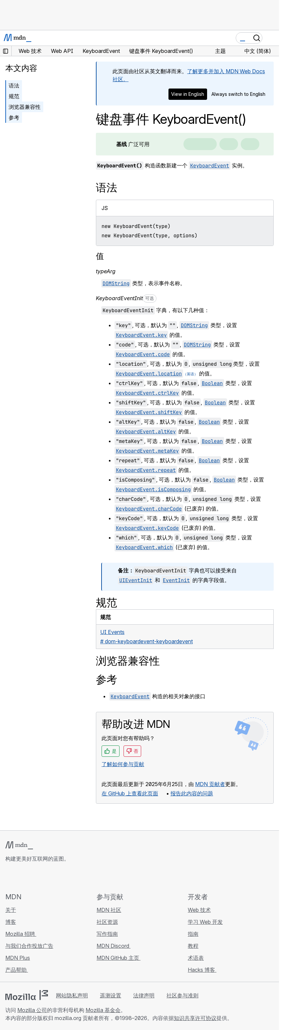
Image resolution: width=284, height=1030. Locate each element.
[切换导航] (271, 38)
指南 (193, 933)
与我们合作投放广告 (29, 945)
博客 (10, 922)
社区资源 (107, 922)
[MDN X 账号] (33, 877)
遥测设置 (110, 995)
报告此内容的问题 (191, 793)
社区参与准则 (182, 995)
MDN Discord (114, 945)
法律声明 (143, 995)
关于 (10, 910)
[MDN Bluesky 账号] (21, 877)
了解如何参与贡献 (123, 764)
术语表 (196, 957)
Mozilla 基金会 (103, 1010)
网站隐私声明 (72, 995)
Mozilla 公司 (32, 1010)
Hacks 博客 (202, 969)
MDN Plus (17, 957)
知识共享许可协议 (195, 1018)
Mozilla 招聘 (20, 933)
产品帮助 (16, 969)
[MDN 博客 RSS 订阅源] (57, 877)
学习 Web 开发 (205, 922)
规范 (14, 96)
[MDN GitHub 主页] (9, 877)
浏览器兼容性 (25, 106)
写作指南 (107, 933)
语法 (14, 85)
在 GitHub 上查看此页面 (130, 793)
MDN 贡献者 (210, 784)
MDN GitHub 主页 (119, 957)
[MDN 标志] (19, 845)
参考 (14, 117)
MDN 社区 (109, 910)
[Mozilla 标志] (26, 995)
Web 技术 (199, 910)
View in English (187, 94)
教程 (193, 945)
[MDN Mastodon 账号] (45, 877)
